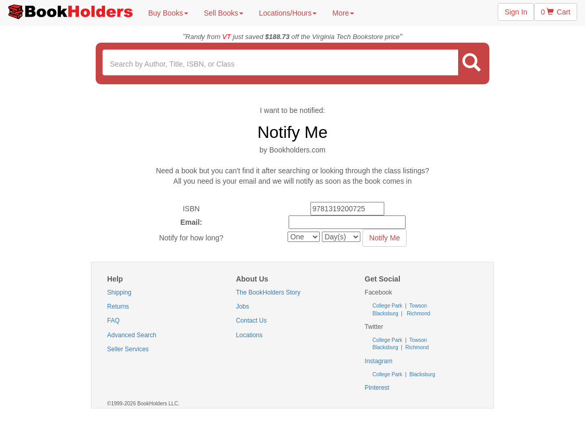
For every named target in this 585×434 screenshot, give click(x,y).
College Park (388, 306)
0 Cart (555, 12)
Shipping (119, 292)
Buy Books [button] (168, 13)
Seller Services (128, 349)
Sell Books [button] (223, 13)
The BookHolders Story (268, 292)
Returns (118, 306)
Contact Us (251, 320)
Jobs (242, 306)
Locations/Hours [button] (288, 13)
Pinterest (377, 387)
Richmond (417, 313)
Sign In (515, 12)
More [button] (343, 13)
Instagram (378, 361)
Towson (417, 306)
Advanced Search (132, 335)
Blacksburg (385, 313)
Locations (249, 335)
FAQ (113, 320)
